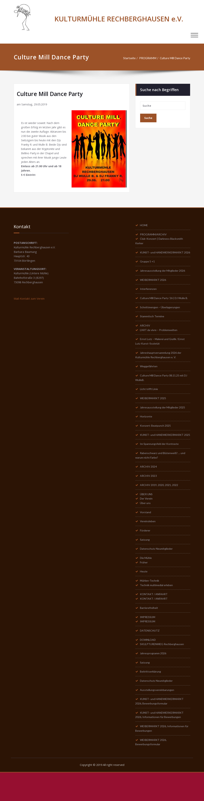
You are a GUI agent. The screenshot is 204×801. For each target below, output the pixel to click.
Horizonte (146, 431)
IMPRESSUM (148, 642)
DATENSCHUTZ (150, 656)
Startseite (128, 58)
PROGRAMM (147, 58)
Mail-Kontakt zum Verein (29, 299)
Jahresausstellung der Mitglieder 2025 (164, 421)
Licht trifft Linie (150, 402)
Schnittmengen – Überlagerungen (161, 318)
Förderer (145, 552)
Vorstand (146, 534)
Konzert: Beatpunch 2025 (156, 440)
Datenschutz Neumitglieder (157, 571)
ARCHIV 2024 (149, 487)
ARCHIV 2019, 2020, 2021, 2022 (161, 505)
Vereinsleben (148, 543)
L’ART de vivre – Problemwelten (159, 342)
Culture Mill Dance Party (174, 58)
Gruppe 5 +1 (148, 267)
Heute (144, 595)
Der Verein (147, 519)
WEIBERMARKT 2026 (154, 286)
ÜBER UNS (146, 515)
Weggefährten (149, 379)
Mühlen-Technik (150, 604)
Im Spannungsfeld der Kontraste (160, 463)
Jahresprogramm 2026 (154, 679)
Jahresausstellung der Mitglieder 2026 (164, 276)
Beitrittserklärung (151, 698)
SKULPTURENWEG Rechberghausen (163, 670)
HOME (144, 225)
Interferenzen (148, 295)
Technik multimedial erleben (157, 609)
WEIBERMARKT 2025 (154, 412)
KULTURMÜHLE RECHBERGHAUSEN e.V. (118, 18)
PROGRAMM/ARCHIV (154, 235)
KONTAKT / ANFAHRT (154, 618)
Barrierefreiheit (150, 632)
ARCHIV (145, 337)
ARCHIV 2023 (149, 496)
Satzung (145, 562)
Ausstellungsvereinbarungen (158, 717)
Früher (144, 585)
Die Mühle (146, 581)
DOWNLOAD (148, 665)
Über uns (145, 524)
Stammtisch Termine (152, 328)
